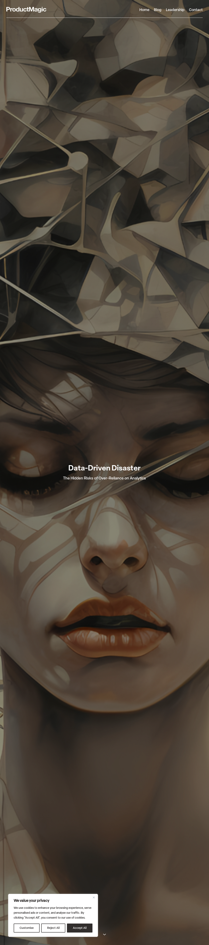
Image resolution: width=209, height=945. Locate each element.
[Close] (93, 897)
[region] (53, 915)
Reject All (53, 928)
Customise (27, 928)
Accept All (80, 928)
